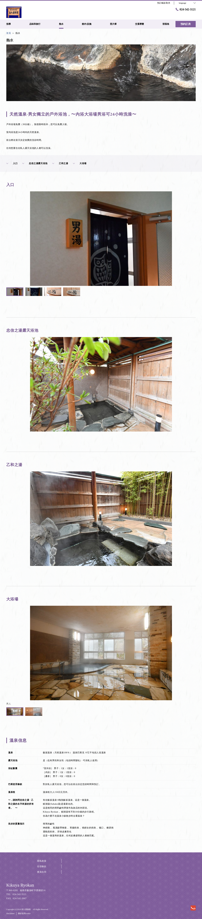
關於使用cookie (24, 913)
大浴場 (79, 163)
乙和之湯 (60, 163)
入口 (12, 163)
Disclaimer (10, 913)
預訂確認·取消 (163, 3)
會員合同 (41, 872)
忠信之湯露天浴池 (35, 163)
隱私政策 (41, 861)
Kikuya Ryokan (20, 885)
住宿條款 (41, 866)
